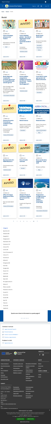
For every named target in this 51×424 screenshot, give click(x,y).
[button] (25, 421)
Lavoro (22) (5, 273)
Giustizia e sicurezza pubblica (30, 366)
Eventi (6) (5, 265)
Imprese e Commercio (18, 370)
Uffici (2, 368)
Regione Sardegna (6, 2)
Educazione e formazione (31, 363)
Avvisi (5, 31)
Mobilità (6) (5, 276)
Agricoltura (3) (6, 231)
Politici (2, 373)
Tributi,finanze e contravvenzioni (29, 371)
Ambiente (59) (6, 233)
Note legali (28, 393)
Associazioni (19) (6, 241)
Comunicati (40, 366)
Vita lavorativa (16, 368)
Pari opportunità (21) (7, 281)
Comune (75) (6, 247)
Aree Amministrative (5, 366)
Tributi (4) (5, 303)
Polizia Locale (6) (6, 287)
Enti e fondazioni (4, 370)
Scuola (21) (5, 292)
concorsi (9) (5, 249)
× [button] (49, 410)
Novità (7, 11)
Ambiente (28, 374)
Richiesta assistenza (17, 396)
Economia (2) (6, 257)
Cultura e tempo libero (18, 366)
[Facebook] (37, 6)
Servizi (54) (5, 295)
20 (33, 221)
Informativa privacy (30, 391)
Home (3, 11)
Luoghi (39, 374)
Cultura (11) (5, 255)
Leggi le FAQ (16, 393)
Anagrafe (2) (5, 236)
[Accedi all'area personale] (45, 2)
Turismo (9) (5, 305)
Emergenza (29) (6, 263)
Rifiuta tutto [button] (31, 418)
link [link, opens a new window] (37, 416)
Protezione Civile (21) (7, 289)
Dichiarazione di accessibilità (29, 396)
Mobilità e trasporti (17, 373)
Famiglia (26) (6, 268)
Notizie (39, 363)
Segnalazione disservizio (18, 391)
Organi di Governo (5, 363)
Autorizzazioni (29, 380)
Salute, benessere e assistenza (30, 377)
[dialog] (25, 416)
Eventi (39, 377)
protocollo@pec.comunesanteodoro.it (9, 408)
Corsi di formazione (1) (8, 252)
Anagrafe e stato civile (18, 363)
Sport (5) (5, 300)
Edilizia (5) (5, 260)
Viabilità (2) (5, 308)
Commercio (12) (6, 244)
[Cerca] (48, 6)
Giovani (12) (5, 271)
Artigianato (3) (6, 239)
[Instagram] (41, 6)
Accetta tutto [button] (20, 419)
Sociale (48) (5, 297)
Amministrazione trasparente (29, 388)
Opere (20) (5, 279)
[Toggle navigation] (2, 6)
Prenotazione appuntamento (16, 388)
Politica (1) (5, 284)
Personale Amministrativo (4, 376)
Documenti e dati (4, 379)
